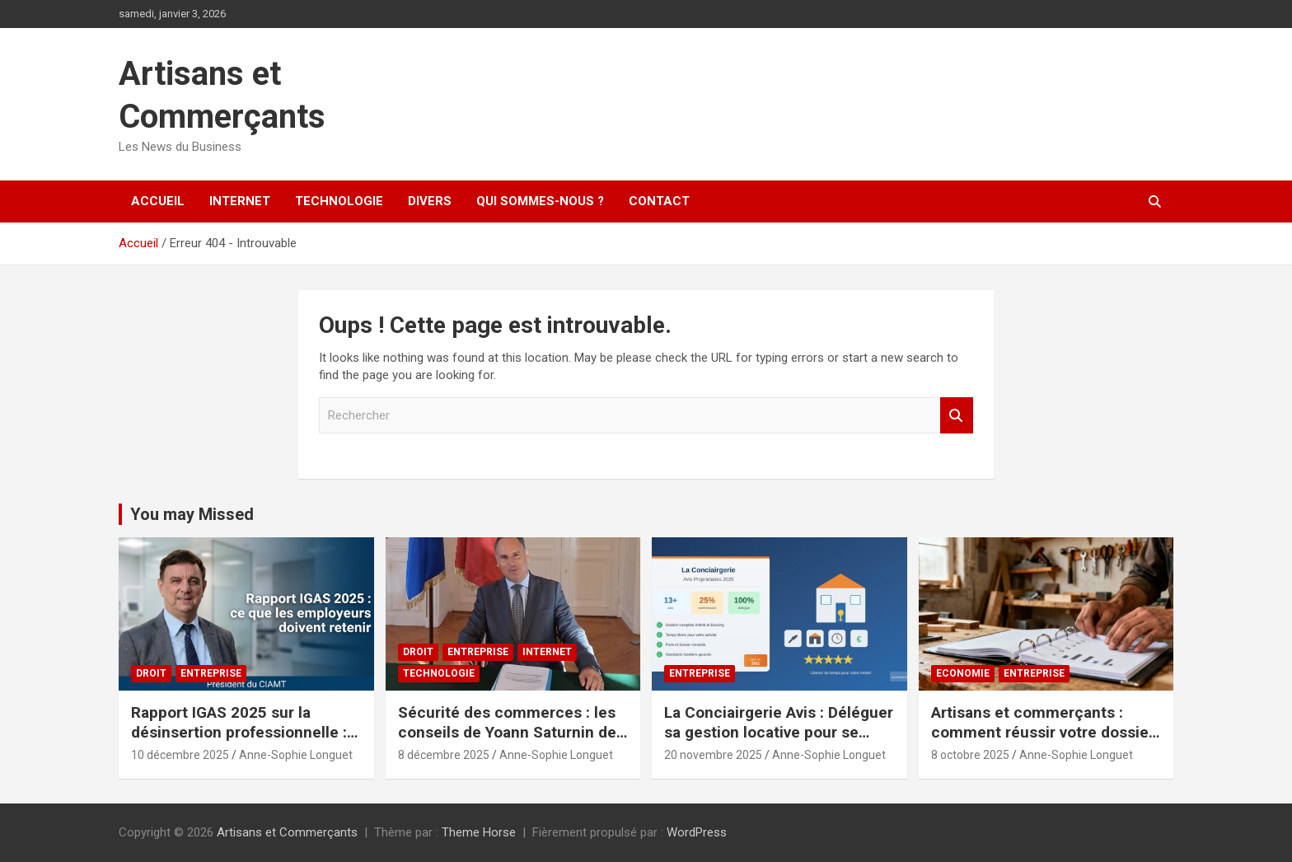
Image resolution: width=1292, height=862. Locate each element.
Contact (659, 201)
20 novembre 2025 (713, 754)
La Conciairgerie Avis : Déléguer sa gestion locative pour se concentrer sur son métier (778, 732)
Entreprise (210, 673)
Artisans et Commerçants (287, 832)
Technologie (339, 201)
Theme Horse (479, 832)
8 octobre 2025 (970, 754)
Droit (151, 673)
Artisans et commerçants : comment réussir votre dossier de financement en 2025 (1042, 732)
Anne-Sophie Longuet (296, 754)
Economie (963, 673)
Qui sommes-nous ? (540, 201)
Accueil (158, 201)
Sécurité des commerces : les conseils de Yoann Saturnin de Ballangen (507, 732)
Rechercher (956, 415)
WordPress (697, 832)
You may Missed (192, 514)
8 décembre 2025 (443, 754)
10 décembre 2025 (180, 754)
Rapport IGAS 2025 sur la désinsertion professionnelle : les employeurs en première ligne (239, 743)
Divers (430, 201)
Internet (239, 201)
